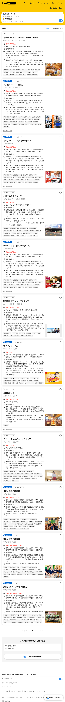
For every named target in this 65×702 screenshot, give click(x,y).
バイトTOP (5, 691)
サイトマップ (19, 697)
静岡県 (13, 691)
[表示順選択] (58, 28)
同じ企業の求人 (7, 131)
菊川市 (19, 691)
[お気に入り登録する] (60, 34)
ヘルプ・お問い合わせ (8, 697)
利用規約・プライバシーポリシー (34, 697)
